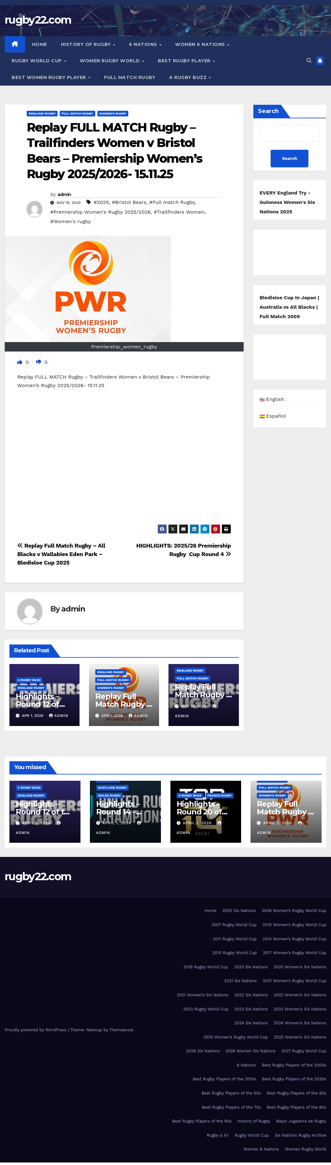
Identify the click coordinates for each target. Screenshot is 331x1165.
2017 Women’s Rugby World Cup (294, 952)
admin (64, 194)
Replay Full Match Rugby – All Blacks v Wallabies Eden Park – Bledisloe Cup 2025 (61, 554)
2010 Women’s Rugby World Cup (294, 924)
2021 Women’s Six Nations (203, 995)
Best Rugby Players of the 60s (296, 1093)
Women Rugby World (110, 61)
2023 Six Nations (251, 1009)
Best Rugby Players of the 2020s (294, 1079)
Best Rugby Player (185, 61)
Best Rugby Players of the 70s (231, 1107)
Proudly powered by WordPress (36, 1029)
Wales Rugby (109, 795)
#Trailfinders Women (179, 212)
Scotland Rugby (112, 787)
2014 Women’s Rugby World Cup (294, 939)
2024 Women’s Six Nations (300, 1023)
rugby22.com (38, 19)
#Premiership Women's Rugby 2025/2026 (100, 212)
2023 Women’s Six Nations (300, 1009)
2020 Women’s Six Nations (299, 967)
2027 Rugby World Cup (303, 1051)
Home (39, 44)
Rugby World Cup (37, 61)
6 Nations (143, 44)
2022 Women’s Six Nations (300, 995)
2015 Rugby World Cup (234, 952)
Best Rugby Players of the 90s (202, 1121)
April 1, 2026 (37, 823)
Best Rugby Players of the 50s (231, 1093)
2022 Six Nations (251, 995)
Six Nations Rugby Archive (300, 1135)
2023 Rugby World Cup (206, 1009)
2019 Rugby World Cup (206, 967)
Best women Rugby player (49, 77)
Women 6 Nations (200, 44)
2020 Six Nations (251, 967)
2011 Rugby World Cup (235, 939)
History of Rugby (87, 44)
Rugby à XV (218, 1135)
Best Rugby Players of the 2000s (294, 1065)
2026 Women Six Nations (250, 1051)
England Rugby (42, 113)
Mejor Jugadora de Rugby (301, 1121)
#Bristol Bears (129, 202)
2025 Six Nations (239, 910)
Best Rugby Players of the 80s (296, 1107)
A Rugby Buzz (188, 77)
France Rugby (219, 795)
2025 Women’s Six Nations (300, 1037)
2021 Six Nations (240, 980)
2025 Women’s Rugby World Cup (235, 1037)
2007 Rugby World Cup (234, 924)
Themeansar (121, 1029)
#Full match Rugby (172, 202)
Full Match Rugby (129, 77)
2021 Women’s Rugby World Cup (294, 980)
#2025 (101, 202)
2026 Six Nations (203, 1051)
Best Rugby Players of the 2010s (224, 1079)
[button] (309, 61)
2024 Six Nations (251, 1023)
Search (268, 111)
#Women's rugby (70, 221)
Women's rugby (112, 113)
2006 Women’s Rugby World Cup (294, 910)
